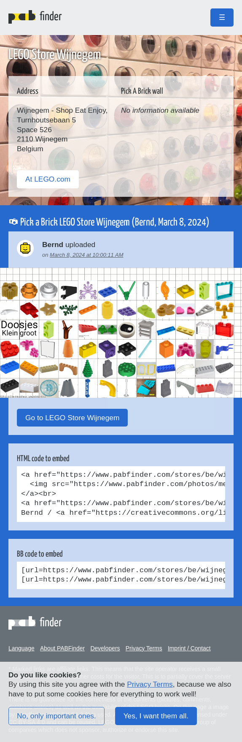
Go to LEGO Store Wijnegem (72, 417)
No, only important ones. (56, 716)
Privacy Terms (144, 648)
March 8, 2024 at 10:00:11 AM (86, 255)
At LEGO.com (47, 179)
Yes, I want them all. (156, 716)
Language (21, 648)
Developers (105, 648)
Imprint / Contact (189, 648)
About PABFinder (62, 648)
